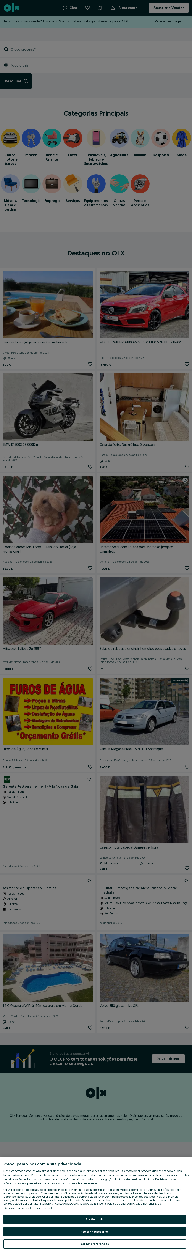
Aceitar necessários (95, 1231)
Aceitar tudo (95, 1219)
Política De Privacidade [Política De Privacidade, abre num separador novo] (160, 1179)
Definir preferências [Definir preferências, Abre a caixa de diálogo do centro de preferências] (94, 1244)
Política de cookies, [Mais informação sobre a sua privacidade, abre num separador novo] (129, 1179)
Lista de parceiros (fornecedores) (27, 1208)
